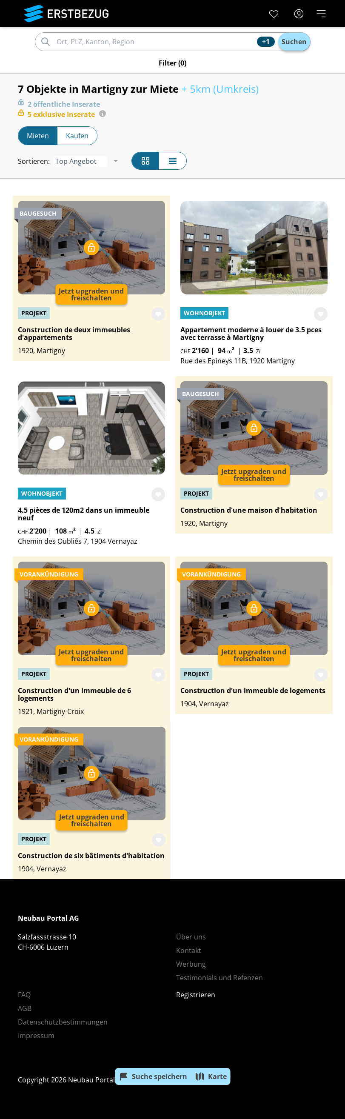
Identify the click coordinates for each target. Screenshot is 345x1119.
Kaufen (77, 135)
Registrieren (195, 994)
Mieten (38, 135)
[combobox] (155, 42)
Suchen (294, 41)
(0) (172, 63)
